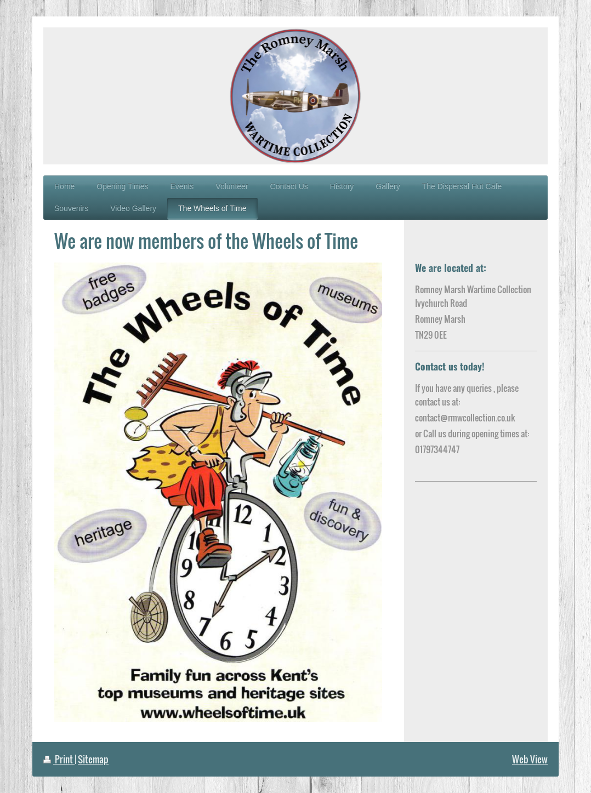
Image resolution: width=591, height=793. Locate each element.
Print (59, 759)
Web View (530, 759)
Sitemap (93, 759)
